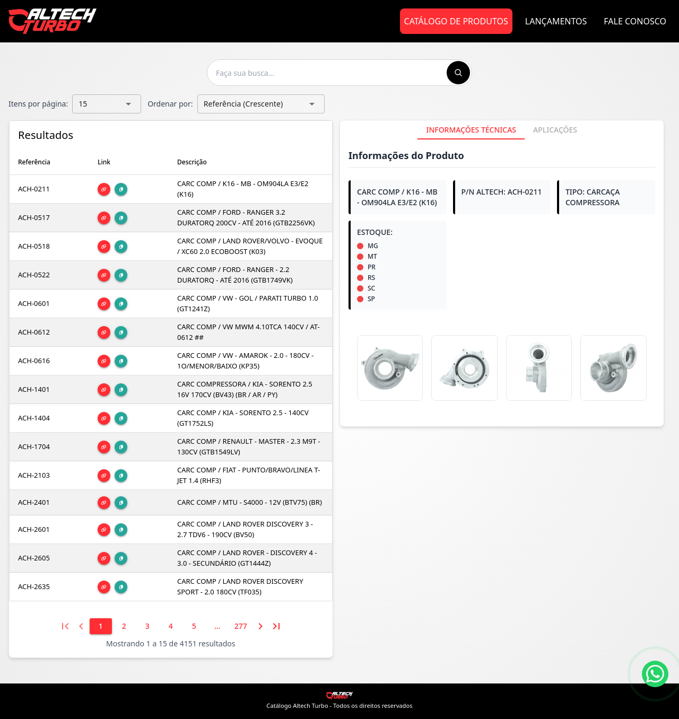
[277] (241, 626)
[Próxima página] (260, 626)
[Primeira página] (65, 626)
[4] (171, 626)
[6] (217, 626)
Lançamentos (556, 21)
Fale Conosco (635, 21)
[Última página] (276, 626)
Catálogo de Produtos (456, 21)
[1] (101, 626)
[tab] (471, 129)
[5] (194, 626)
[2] (124, 626)
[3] (147, 626)
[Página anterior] (81, 626)
